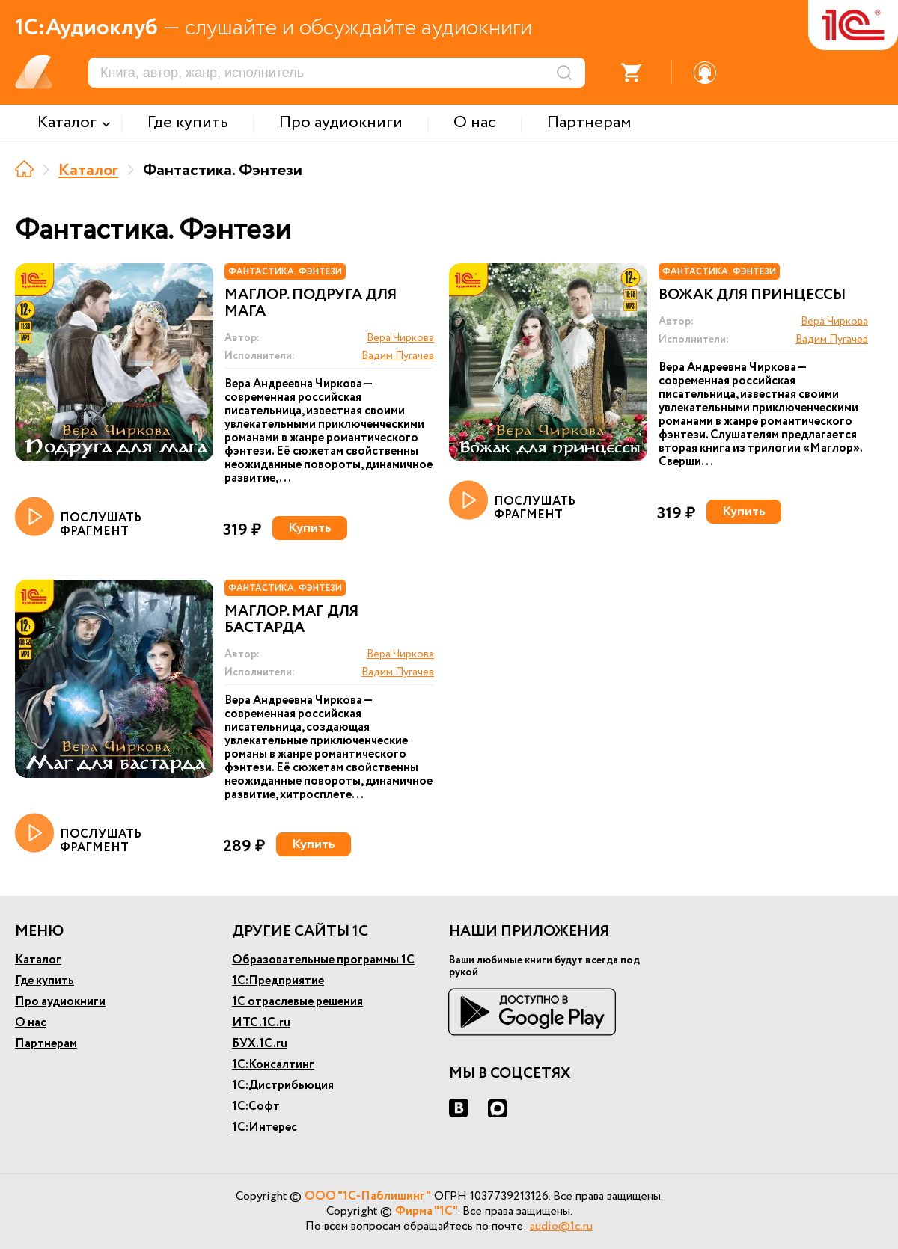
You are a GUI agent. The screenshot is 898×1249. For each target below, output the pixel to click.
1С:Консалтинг (273, 1064)
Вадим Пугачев (397, 356)
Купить (310, 528)
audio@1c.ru (561, 1226)
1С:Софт (256, 1106)
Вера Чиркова (400, 338)
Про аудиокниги (60, 1001)
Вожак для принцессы (752, 295)
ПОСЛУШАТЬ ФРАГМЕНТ (78, 517)
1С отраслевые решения (297, 1001)
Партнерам (46, 1043)
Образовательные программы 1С (323, 960)
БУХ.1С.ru (259, 1043)
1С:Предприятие (278, 980)
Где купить (44, 980)
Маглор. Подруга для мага (310, 303)
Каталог (88, 170)
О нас (30, 1022)
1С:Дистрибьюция (283, 1085)
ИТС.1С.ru (261, 1022)
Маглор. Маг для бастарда (291, 620)
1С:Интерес (264, 1127)
